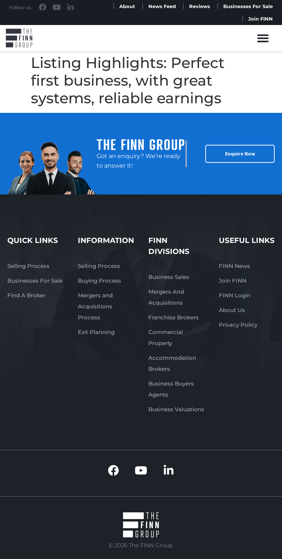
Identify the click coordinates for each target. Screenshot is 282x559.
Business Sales (168, 276)
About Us (232, 310)
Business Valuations (176, 409)
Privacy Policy (238, 324)
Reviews (199, 6)
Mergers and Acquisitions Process (95, 306)
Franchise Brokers (173, 317)
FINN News (234, 265)
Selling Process (28, 265)
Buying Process (99, 280)
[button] (263, 38)
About (127, 6)
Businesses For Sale (248, 6)
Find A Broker (26, 295)
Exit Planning (96, 332)
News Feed (162, 6)
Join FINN (260, 19)
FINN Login (234, 295)
